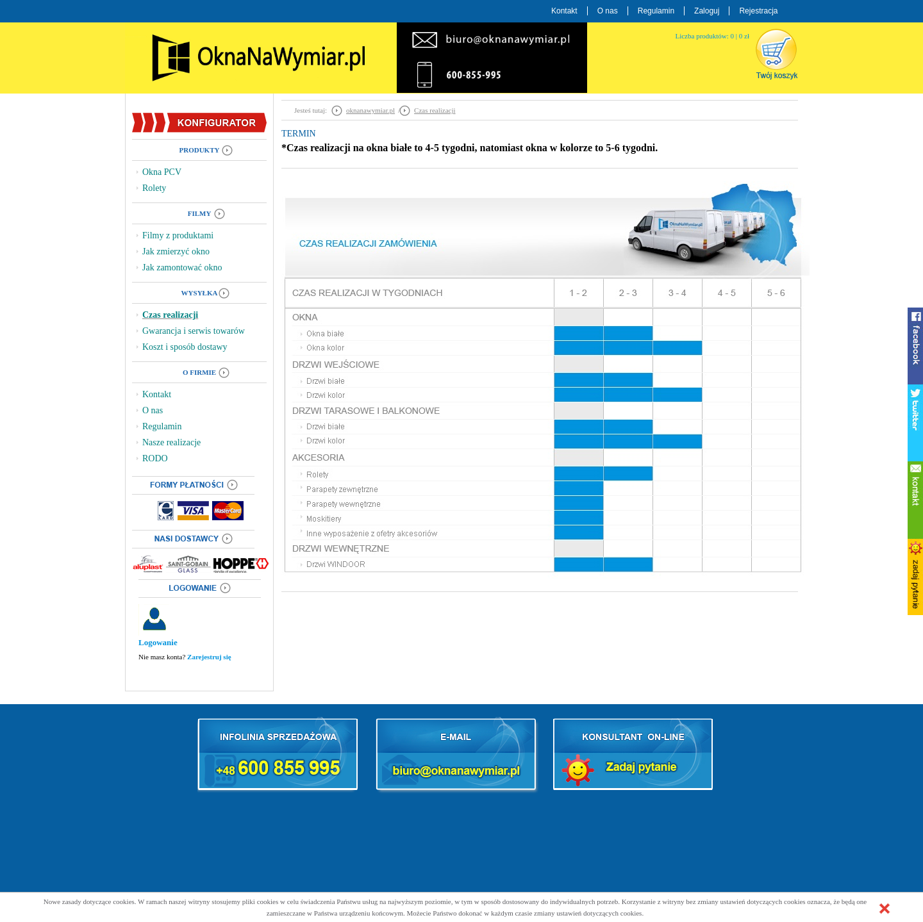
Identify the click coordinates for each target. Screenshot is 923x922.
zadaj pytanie (915, 576)
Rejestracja (758, 10)
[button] (884, 908)
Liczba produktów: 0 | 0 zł (712, 36)
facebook (915, 346)
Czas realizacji (434, 110)
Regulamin (656, 10)
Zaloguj (706, 10)
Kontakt (564, 10)
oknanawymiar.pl (370, 110)
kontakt (915, 499)
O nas (607, 10)
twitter (915, 422)
